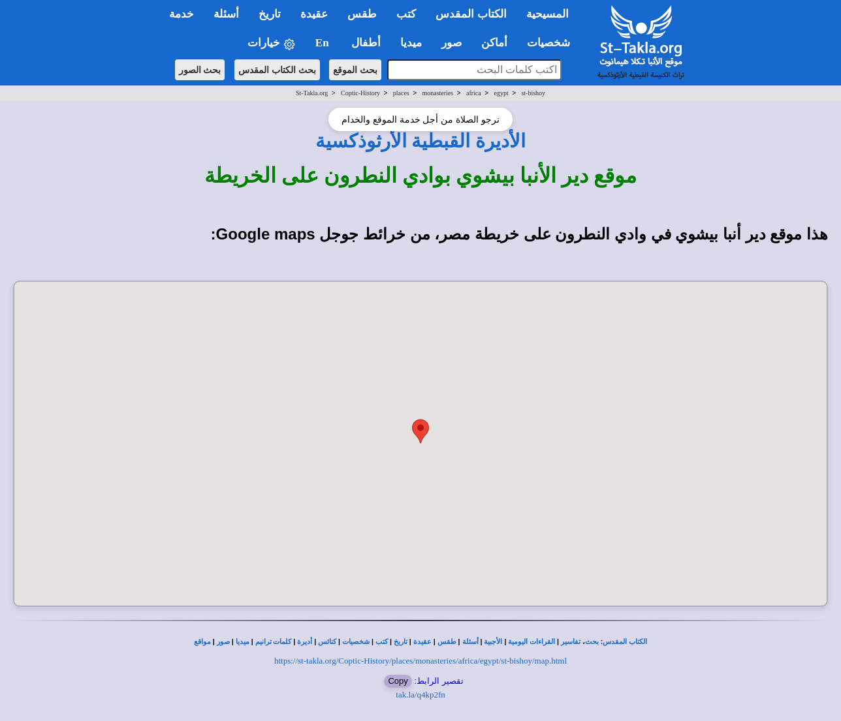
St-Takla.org (312, 93)
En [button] (323, 43)
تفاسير (570, 641)
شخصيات (356, 641)
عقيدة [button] (314, 14)
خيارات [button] (271, 43)
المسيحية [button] (547, 14)
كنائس (327, 641)
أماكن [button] (494, 43)
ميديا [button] (411, 43)
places (401, 93)
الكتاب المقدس (625, 641)
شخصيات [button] (553, 43)
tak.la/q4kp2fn (420, 694)
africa (473, 93)
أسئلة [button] (226, 14)
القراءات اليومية (531, 641)
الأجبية (493, 641)
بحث (592, 641)
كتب (381, 641)
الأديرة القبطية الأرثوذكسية (420, 140)
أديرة (304, 641)
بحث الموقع (355, 70)
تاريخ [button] (270, 14)
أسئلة (470, 641)
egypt (501, 93)
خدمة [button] (181, 14)
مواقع (202, 641)
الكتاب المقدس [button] (471, 14)
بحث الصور (200, 70)
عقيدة (422, 641)
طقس (446, 641)
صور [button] (451, 43)
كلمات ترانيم (273, 641)
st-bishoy (533, 93)
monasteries (437, 93)
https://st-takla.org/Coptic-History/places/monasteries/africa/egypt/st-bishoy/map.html (420, 661)
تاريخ (400, 641)
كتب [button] (406, 14)
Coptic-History (360, 93)
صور (223, 641)
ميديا (242, 641)
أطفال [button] (366, 43)
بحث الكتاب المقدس (277, 70)
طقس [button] (362, 14)
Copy (397, 681)
